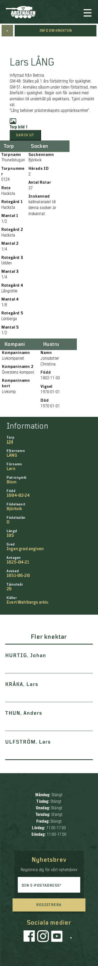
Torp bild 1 (19, 123)
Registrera (48, 905)
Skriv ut (25, 135)
